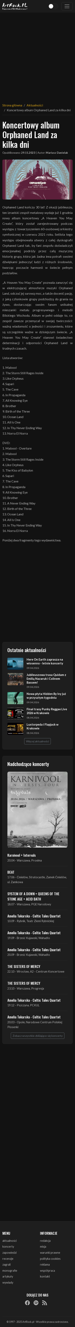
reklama (45, 1264)
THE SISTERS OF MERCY (23, 966)
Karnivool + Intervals (21, 855)
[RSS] (44, 1302)
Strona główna (12, 105)
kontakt (45, 1276)
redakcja (45, 1240)
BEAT (10, 872)
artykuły (7, 1276)
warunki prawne (50, 1252)
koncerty (8, 1246)
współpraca (47, 1270)
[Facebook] (27, 1302)
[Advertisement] (37, 55)
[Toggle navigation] (67, 6)
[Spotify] (36, 1302)
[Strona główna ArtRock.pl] (15, 6)
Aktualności (35, 105)
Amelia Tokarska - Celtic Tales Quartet (34, 915)
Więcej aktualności (37, 741)
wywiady (7, 1282)
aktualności (9, 1240)
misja (43, 1246)
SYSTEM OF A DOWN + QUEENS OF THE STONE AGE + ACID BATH (33, 896)
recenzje (7, 1258)
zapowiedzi (9, 1252)
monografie (9, 1270)
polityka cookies (50, 1258)
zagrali (6, 1264)
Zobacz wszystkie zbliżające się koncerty (38, 1035)
